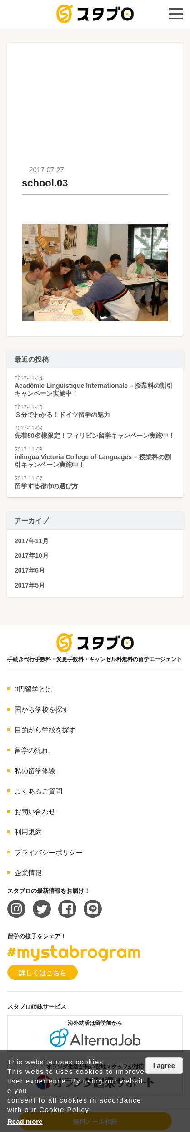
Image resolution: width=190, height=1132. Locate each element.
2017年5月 (30, 585)
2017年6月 (30, 570)
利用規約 (28, 832)
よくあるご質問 (38, 791)
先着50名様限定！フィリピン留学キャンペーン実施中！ (95, 435)
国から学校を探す (42, 709)
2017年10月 (32, 555)
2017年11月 (32, 540)
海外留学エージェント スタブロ (95, 642)
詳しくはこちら (42, 973)
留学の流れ (32, 750)
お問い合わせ (35, 811)
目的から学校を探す (45, 730)
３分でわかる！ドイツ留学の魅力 (62, 414)
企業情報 (28, 873)
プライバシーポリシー (49, 852)
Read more (25, 1121)
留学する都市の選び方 (46, 486)
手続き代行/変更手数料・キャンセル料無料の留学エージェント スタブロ (95, 14)
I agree (164, 1065)
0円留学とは (33, 689)
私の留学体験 (35, 770)
